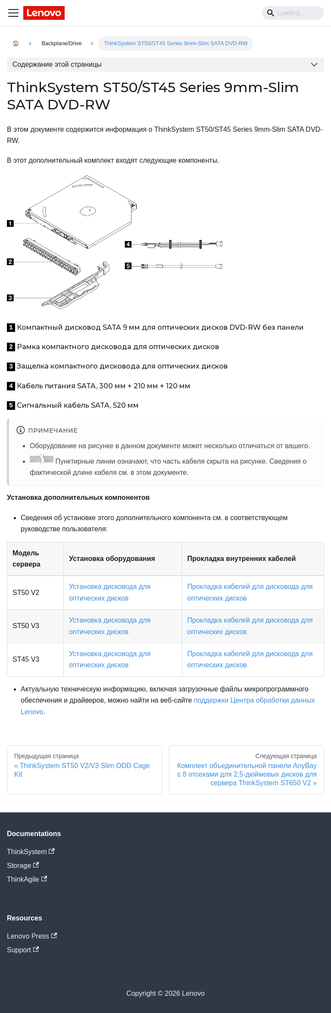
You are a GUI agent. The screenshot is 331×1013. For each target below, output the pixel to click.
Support (23, 950)
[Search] (293, 13)
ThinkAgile (27, 879)
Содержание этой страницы (57, 64)
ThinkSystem (31, 851)
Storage (23, 865)
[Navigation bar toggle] (13, 12)
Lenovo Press (32, 936)
